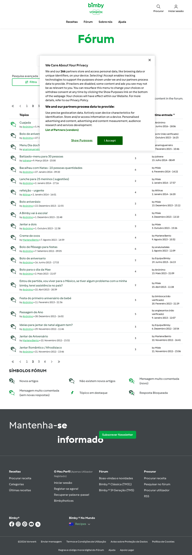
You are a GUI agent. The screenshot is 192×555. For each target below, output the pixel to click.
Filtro (31, 82)
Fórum (103, 471)
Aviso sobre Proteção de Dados (129, 541)
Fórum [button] (88, 22)
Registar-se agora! (66, 488)
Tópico (24, 115)
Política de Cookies (163, 541)
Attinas (27, 194)
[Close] (150, 60)
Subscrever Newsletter (117, 434)
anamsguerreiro (31, 149)
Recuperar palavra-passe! (71, 494)
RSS (146, 496)
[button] (158, 8)
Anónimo (28, 126)
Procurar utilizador (157, 490)
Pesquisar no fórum (157, 484)
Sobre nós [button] (105, 22)
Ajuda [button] (122, 22)
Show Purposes (82, 140)
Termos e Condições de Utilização (86, 541)
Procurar (150, 471)
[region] (97, 103)
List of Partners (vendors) (62, 130)
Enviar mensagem (51, 541)
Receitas (15, 471)
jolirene (27, 160)
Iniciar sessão (63, 483)
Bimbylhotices (64, 500)
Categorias (16, 484)
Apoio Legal (127, 550)
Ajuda (112, 550)
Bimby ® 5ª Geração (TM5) (116, 490)
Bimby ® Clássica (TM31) (115, 484)
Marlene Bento (31, 239)
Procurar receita (20, 478)
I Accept (110, 140)
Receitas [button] (72, 22)
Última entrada (164, 115)
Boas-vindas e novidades (116, 478)
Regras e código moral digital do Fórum (81, 550)
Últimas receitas (20, 490)
